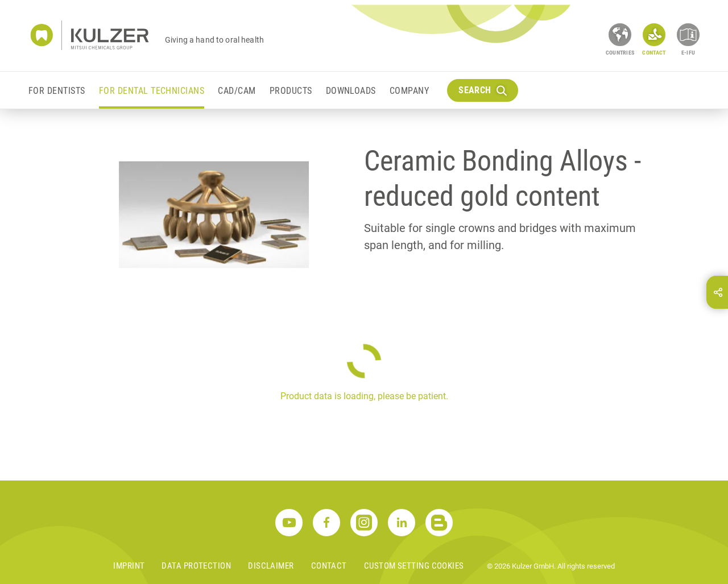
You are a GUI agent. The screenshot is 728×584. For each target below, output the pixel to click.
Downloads (351, 90)
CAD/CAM (236, 90)
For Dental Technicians (152, 90)
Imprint (128, 566)
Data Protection (196, 566)
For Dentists (56, 90)
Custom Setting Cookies (414, 566)
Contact (329, 566)
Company (409, 90)
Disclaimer (271, 566)
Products (291, 90)
